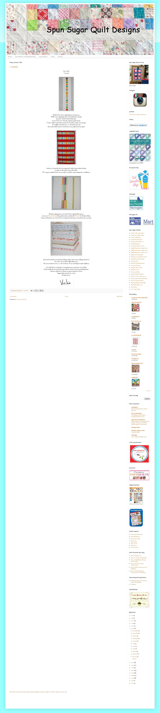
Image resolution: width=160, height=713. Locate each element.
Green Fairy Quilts (136, 354)
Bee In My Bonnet (136, 321)
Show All (148, 391)
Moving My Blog (135, 432)
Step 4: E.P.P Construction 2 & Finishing (139, 568)
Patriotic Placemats (136, 266)
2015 (132, 626)
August (135, 641)
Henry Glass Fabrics (136, 414)
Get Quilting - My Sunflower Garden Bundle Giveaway (138, 416)
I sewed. (14, 67)
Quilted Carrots (135, 270)
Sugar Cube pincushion (137, 281)
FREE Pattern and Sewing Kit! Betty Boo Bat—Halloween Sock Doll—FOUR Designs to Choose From (140, 423)
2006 (132, 681)
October (135, 636)
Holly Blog (134, 435)
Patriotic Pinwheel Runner (138, 263)
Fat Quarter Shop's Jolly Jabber (139, 298)
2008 (132, 675)
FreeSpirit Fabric (135, 427)
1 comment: (26, 290)
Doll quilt (133, 584)
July (134, 644)
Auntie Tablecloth (136, 237)
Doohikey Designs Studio (138, 431)
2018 (132, 618)
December (135, 631)
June (134, 646)
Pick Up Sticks (52, 216)
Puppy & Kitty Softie (136, 268)
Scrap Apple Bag (135, 272)
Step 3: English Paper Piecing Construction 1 (138, 560)
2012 (132, 665)
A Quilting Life (135, 317)
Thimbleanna (135, 359)
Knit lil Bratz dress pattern (137, 259)
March (135, 651)
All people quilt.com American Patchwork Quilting (139, 581)
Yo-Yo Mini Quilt (135, 289)
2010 (132, 670)
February (135, 654)
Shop (53, 56)
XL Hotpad (134, 287)
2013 (132, 663)
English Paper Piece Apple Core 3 (139, 253)
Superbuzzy (134, 545)
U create (133, 349)
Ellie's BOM (134, 543)
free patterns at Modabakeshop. (25, 56)
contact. (60, 56)
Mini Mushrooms (135, 537)
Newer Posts (13, 296)
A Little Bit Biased (136, 335)
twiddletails (134, 378)
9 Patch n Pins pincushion (137, 233)
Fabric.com (133, 541)
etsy (59, 264)
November (135, 633)
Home (10, 56)
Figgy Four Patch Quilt (137, 255)
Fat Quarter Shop (135, 539)
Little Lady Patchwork (137, 534)
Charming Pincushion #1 (137, 242)
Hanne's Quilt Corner (137, 363)
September (136, 639)
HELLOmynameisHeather (138, 420)
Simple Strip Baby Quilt (137, 274)
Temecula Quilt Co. (136, 302)
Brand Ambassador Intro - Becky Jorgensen (139, 409)
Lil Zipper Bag (134, 261)
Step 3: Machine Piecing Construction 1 (137, 564)
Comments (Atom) (21, 299)
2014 (132, 628)
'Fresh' (78, 216)
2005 (132, 683)
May (134, 649)
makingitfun (134, 407)
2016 (132, 623)
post (68, 125)
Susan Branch (134, 547)
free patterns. (43, 56)
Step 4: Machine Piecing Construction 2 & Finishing (138, 571)
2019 (132, 616)
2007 (132, 678)
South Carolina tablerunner (138, 276)
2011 (132, 668)
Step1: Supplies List (136, 556)
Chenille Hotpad (135, 244)
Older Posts (119, 296)
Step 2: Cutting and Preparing (138, 558)
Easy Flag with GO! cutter (137, 246)
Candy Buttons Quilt (136, 240)
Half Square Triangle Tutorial (139, 257)
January (135, 657)
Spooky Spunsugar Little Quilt (139, 278)
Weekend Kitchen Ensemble (138, 283)
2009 (132, 673)
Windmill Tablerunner (137, 285)
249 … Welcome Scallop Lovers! (139, 437)
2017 (132, 621)
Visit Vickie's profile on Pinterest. (137, 115)
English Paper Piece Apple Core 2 (139, 250)
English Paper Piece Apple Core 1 (139, 248)
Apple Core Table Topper (137, 235)
